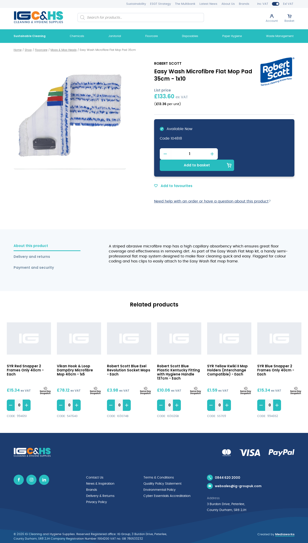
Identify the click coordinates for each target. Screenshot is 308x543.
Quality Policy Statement (162, 472)
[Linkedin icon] (44, 468)
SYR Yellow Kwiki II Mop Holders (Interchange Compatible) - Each (227, 358)
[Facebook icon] (19, 468)
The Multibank (185, 3)
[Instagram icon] (31, 468)
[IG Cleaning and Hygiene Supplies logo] (38, 17)
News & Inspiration (100, 472)
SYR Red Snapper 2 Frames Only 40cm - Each (25, 358)
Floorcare (151, 36)
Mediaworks (284, 523)
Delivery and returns (32, 245)
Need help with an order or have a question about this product (211, 190)
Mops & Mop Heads (64, 50)
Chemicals (77, 36)
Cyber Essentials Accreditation (167, 483)
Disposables (190, 36)
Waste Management (279, 36)
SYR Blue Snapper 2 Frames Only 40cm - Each (275, 358)
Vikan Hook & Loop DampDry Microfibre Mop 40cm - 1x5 (75, 358)
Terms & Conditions (158, 466)
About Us (228, 3)
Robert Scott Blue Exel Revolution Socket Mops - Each (128, 358)
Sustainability (136, 3)
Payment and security (34, 256)
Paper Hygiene (232, 36)
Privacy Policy (96, 489)
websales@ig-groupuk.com (238, 475)
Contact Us (94, 466)
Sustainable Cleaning (30, 36)
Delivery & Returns (100, 483)
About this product (31, 234)
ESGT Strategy (160, 3)
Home (18, 50)
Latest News (208, 3)
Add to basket (256, 153)
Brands (244, 3)
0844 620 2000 (227, 466)
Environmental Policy (159, 477)
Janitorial (114, 36)
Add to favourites (173, 174)
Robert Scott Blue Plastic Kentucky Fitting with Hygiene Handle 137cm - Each (178, 360)
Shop (28, 50)
